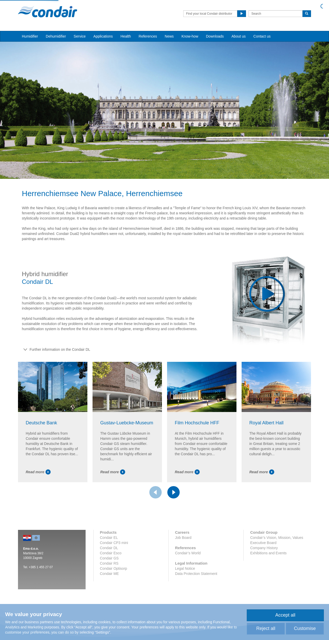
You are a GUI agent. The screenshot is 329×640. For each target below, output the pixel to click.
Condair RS (109, 563)
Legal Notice (185, 568)
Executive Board (263, 543)
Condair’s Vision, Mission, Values (276, 538)
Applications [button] (103, 36)
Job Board (183, 538)
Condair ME (109, 574)
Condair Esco (111, 553)
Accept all (285, 615)
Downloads (215, 36)
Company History (264, 548)
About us (239, 36)
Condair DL (109, 548)
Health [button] (126, 36)
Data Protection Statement (196, 574)
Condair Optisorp (113, 568)
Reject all (265, 628)
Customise (305, 628)
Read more (38, 472)
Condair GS (109, 558)
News (169, 36)
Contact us (262, 36)
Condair (47, 11)
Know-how (189, 36)
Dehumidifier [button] (56, 36)
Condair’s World (188, 553)
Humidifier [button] (30, 36)
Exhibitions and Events (268, 553)
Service (80, 36)
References (148, 36)
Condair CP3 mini (114, 543)
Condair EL (109, 538)
